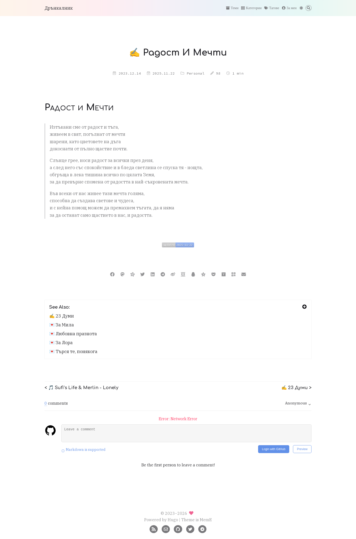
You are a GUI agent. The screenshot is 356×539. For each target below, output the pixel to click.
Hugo (173, 519)
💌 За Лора (61, 342)
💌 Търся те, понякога (73, 351)
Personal (195, 73)
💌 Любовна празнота (73, 334)
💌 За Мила (61, 325)
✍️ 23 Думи (61, 316)
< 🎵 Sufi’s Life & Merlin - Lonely (81, 387)
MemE (206, 519)
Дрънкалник (58, 8)
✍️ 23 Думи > (296, 387)
